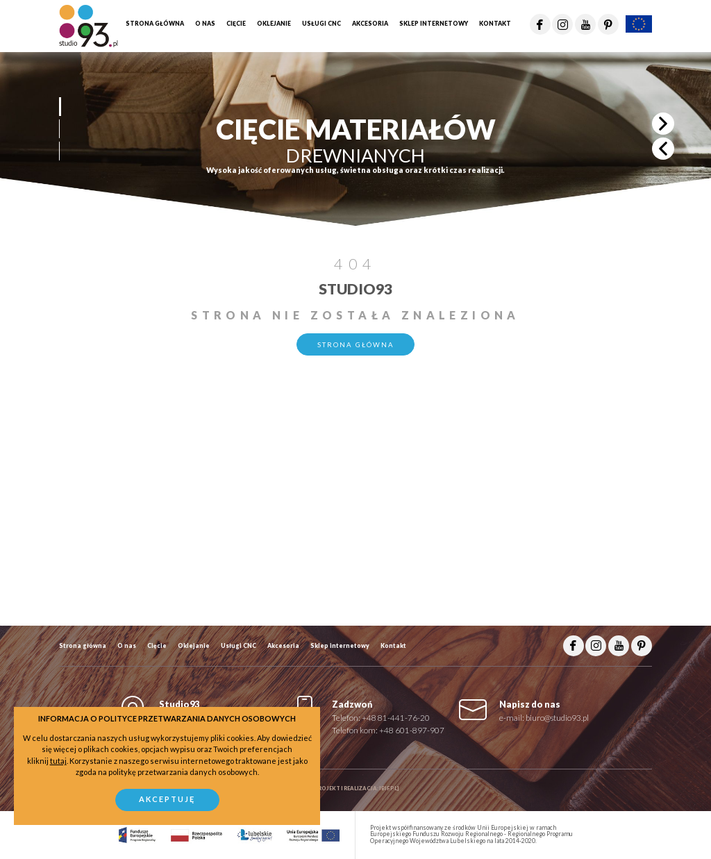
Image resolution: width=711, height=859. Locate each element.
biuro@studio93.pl (557, 717)
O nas (126, 645)
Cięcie (157, 645)
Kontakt (393, 645)
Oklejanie (194, 645)
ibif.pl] (389, 788)
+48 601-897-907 (411, 730)
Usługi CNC (238, 645)
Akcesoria (283, 645)
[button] (59, 106)
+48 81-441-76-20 (396, 717)
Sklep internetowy (339, 645)
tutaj (58, 760)
